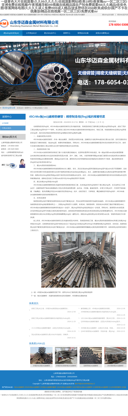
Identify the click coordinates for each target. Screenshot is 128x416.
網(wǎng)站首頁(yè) (11, 33)
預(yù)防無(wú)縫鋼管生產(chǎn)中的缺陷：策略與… (50, 334)
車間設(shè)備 (82, 33)
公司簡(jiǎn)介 (31, 33)
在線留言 (43, 39)
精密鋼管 (65, 126)
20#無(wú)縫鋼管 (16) (67, 387)
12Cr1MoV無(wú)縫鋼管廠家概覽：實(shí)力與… (98, 318)
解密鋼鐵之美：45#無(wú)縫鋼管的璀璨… (96, 308)
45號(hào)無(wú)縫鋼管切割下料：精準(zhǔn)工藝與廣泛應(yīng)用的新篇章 (65, 292)
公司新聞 (5, 123)
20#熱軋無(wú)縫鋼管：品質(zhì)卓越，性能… (98, 328)
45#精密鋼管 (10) (118, 387)
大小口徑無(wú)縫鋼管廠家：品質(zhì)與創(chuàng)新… (51, 328)
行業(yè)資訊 (38, 108)
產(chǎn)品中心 (50, 33)
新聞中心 (66, 33)
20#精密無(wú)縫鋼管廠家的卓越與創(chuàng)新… (99, 312)
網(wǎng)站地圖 (108, 15)
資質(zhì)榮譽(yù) (102, 33)
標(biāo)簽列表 (122, 15)
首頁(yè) (20, 108)
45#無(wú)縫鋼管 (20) (35, 387)
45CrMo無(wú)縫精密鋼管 (43, 152)
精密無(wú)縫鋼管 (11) (103, 387)
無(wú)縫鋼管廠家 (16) (51, 387)
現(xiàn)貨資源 (9, 39)
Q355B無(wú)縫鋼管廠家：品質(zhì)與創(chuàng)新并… (101, 321)
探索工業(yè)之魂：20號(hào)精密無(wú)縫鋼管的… (50, 308)
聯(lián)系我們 (27, 39)
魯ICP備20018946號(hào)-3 (85, 384)
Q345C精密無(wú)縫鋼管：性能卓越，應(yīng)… (98, 331)
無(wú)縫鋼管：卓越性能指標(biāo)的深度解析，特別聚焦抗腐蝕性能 (62, 296)
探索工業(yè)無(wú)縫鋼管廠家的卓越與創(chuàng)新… (51, 318)
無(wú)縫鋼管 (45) (20, 387)
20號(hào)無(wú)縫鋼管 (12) (85, 387)
